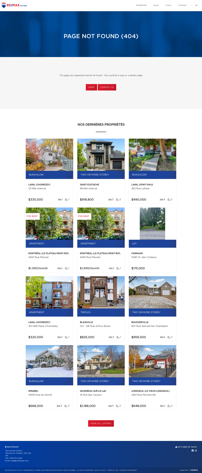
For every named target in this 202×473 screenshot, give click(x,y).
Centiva (193, 470)
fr (196, 5)
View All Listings (101, 423)
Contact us (107, 87)
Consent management (128, 470)
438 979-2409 (16, 458)
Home (91, 87)
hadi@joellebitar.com (19, 461)
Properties (141, 5)
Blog (156, 5)
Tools (168, 5)
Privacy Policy (100, 470)
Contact (182, 5)
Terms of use (113, 470)
